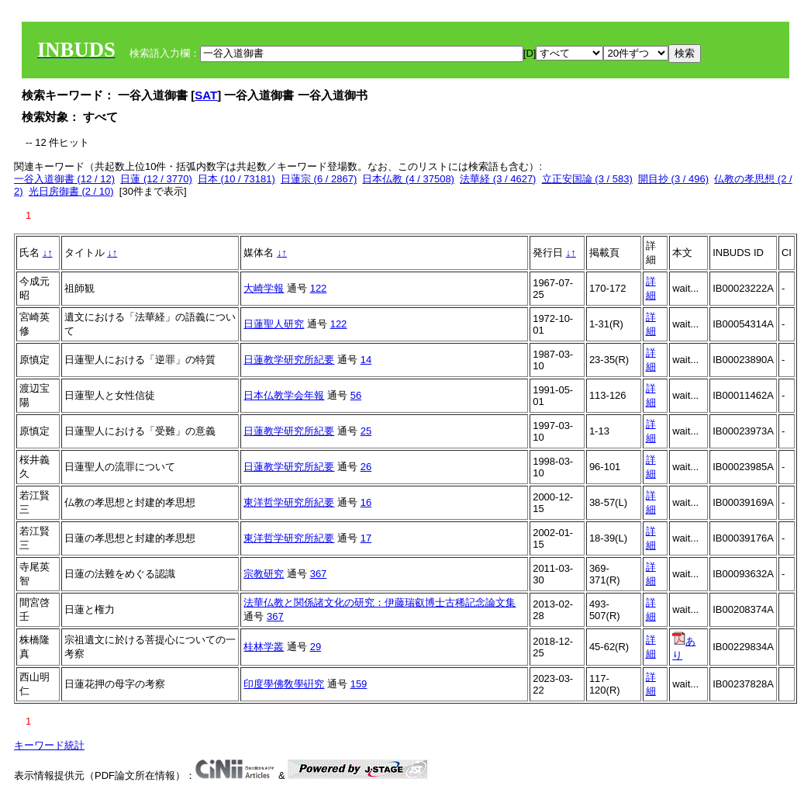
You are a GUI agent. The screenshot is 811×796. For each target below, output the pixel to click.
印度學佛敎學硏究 (283, 684)
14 (366, 359)
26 (366, 466)
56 (355, 395)
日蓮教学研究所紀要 (288, 359)
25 (366, 431)
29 (315, 646)
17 (366, 538)
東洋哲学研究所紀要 (288, 502)
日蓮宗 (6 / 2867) (319, 179)
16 (366, 502)
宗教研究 (263, 574)
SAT (206, 95)
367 (318, 574)
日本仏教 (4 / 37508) (408, 179)
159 (359, 684)
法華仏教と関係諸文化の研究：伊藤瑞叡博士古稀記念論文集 (379, 602)
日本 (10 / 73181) (236, 179)
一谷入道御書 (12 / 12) (64, 179)
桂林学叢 (263, 646)
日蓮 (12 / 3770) (156, 179)
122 (318, 288)
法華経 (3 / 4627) (498, 179)
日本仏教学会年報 (283, 395)
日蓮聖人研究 (273, 324)
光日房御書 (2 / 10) (71, 191)
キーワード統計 (49, 745)
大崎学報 (263, 288)
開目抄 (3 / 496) (673, 179)
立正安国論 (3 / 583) (587, 179)
